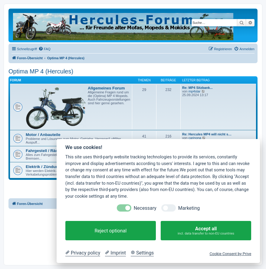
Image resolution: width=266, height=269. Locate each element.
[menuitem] (44, 49)
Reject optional (110, 231)
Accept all (206, 231)
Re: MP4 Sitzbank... (197, 87)
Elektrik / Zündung (43, 166)
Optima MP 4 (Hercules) (40, 71)
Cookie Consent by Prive (230, 253)
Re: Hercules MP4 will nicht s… (207, 134)
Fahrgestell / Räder (44, 150)
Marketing (189, 208)
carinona (195, 138)
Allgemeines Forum (106, 88)
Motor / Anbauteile (43, 134)
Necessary (145, 208)
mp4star (195, 91)
